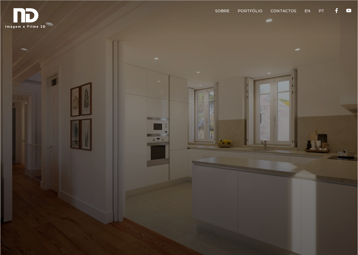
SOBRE (222, 10)
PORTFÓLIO (250, 10)
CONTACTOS (283, 10)
